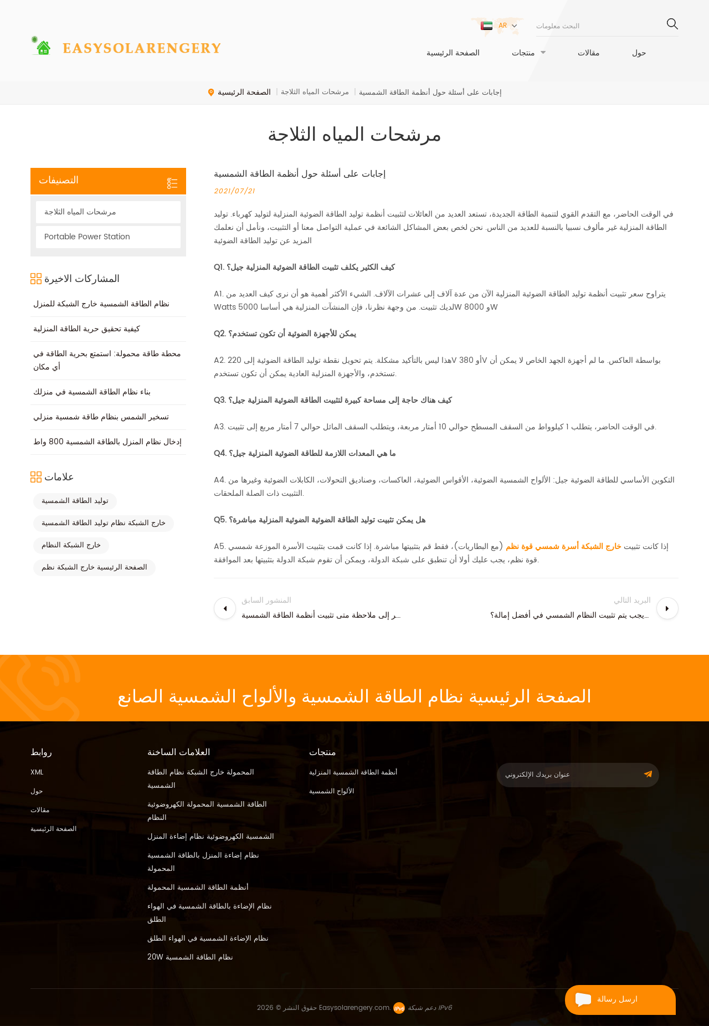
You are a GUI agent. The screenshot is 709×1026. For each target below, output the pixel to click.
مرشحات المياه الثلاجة (80, 212)
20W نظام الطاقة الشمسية (190, 957)
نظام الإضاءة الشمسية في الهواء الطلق (208, 939)
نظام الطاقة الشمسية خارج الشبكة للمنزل (101, 303)
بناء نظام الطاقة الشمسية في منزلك (92, 392)
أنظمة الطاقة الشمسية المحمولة (198, 888)
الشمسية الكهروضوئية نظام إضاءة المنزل (210, 837)
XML (36, 772)
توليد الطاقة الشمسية (75, 501)
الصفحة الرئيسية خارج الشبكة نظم (94, 567)
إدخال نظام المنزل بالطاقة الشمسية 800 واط (107, 441)
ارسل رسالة (601, 1000)
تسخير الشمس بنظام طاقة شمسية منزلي (101, 417)
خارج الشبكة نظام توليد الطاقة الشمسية (104, 523)
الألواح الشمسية (331, 791)
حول (639, 53)
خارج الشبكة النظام (71, 545)
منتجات (523, 53)
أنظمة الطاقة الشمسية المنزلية (353, 772)
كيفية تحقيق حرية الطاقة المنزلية (86, 328)
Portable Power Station (87, 236)
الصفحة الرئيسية (453, 53)
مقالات (589, 53)
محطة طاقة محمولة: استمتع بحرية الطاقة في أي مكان (107, 360)
